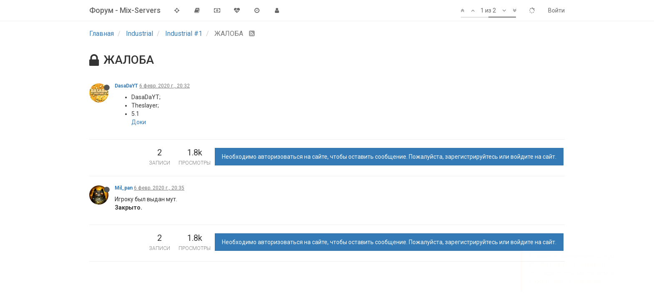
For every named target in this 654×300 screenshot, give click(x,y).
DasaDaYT (126, 86)
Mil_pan (124, 188)
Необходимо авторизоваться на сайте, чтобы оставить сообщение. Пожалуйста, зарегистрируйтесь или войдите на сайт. (389, 156)
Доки (138, 122)
